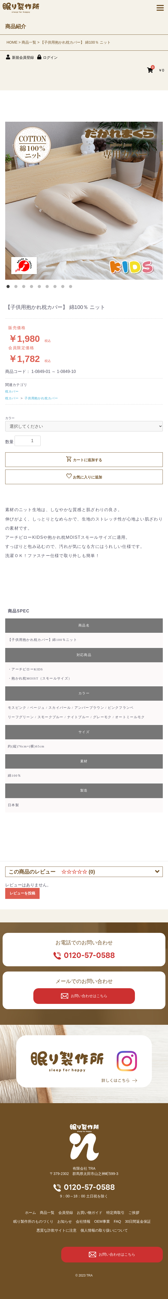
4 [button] (32, 287)
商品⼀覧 (47, 1212)
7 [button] (56, 287)
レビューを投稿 (22, 893)
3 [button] (24, 287)
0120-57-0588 (89, 955)
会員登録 (65, 1212)
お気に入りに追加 (84, 476)
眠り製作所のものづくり (33, 1221)
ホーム (30, 1212)
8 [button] (63, 287)
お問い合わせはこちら (89, 996)
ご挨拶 (133, 1212)
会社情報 (83, 1221)
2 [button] (17, 287)
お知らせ (64, 1221)
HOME (12, 42)
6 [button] (48, 287)
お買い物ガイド (89, 1212)
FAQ (117, 1221)
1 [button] (9, 287)
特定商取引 (115, 1212)
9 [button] (71, 287)
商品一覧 (29, 42)
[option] (84, 201)
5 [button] (40, 287)
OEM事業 (102, 1221)
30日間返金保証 (138, 1221)
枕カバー (12, 391)
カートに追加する (84, 459)
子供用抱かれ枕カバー (41, 398)
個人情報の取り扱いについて (104, 1230)
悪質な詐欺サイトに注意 (56, 1230)
